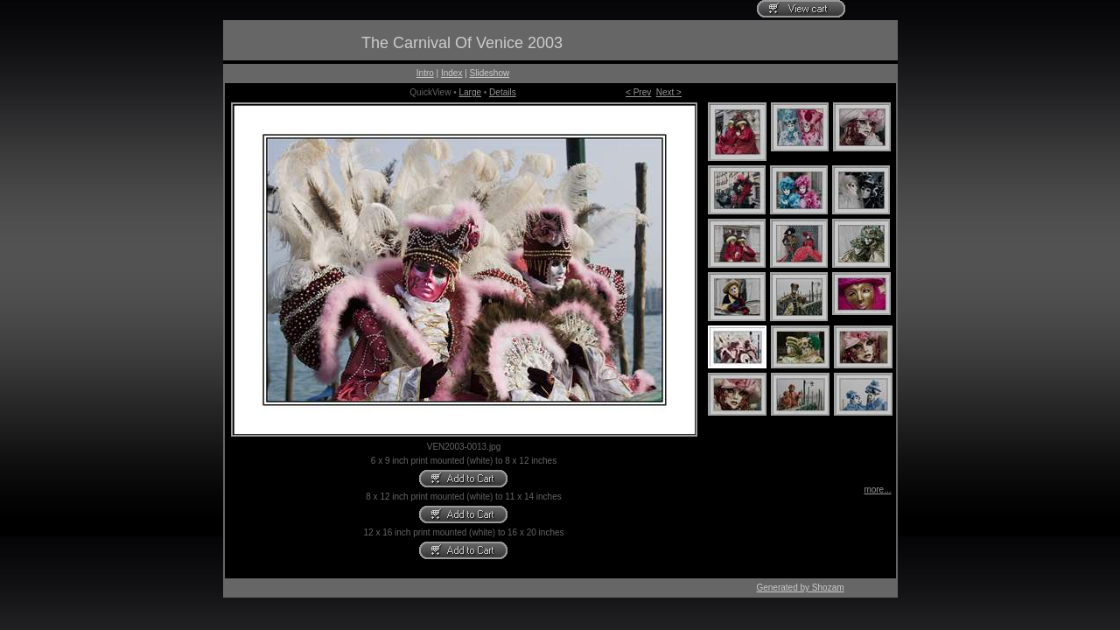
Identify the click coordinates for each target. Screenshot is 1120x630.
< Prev (638, 92)
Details (502, 92)
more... (877, 489)
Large (469, 92)
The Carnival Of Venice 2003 (462, 43)
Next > (669, 92)
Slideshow (490, 73)
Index (451, 73)
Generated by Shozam (800, 587)
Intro (425, 73)
